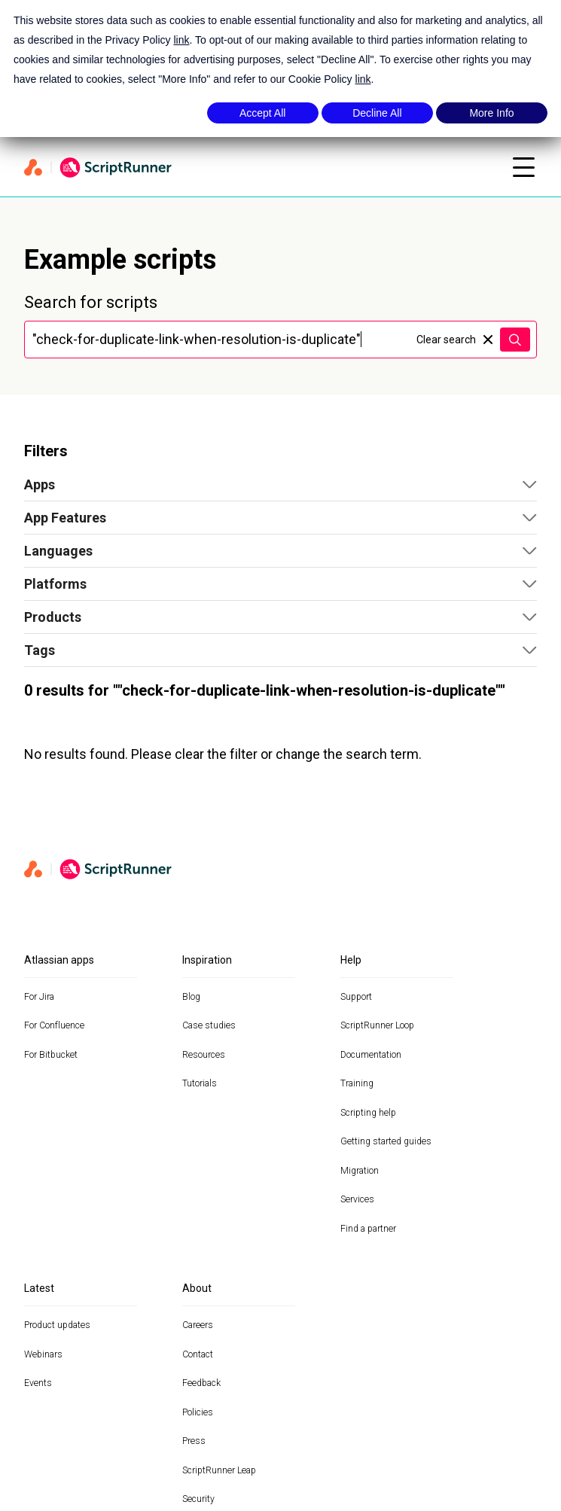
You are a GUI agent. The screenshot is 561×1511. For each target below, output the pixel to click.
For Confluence (54, 1025)
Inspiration (207, 960)
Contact (197, 1354)
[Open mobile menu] (523, 167)
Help (350, 960)
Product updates (57, 1325)
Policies (197, 1412)
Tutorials (199, 1083)
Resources (203, 1054)
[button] (280, 484)
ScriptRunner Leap (219, 1470)
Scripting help (368, 1112)
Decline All (376, 113)
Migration (359, 1170)
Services (357, 1199)
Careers (197, 1325)
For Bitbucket (51, 1054)
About (197, 1288)
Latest (39, 1288)
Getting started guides (385, 1141)
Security (198, 1499)
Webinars (43, 1354)
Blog (191, 997)
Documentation (370, 1054)
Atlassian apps (59, 960)
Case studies (209, 1025)
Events (38, 1383)
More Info (491, 113)
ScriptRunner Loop (377, 1025)
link (181, 40)
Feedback (201, 1383)
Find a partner (368, 1228)
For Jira (39, 997)
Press (194, 1441)
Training (356, 1083)
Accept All (262, 113)
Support (356, 997)
